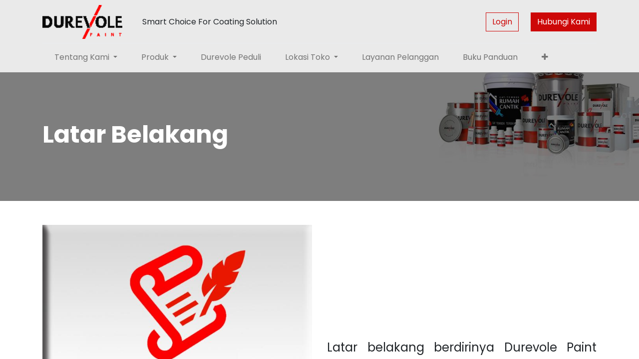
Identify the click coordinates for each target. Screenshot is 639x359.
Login (502, 21)
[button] (545, 57)
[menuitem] (231, 57)
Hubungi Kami (563, 21)
